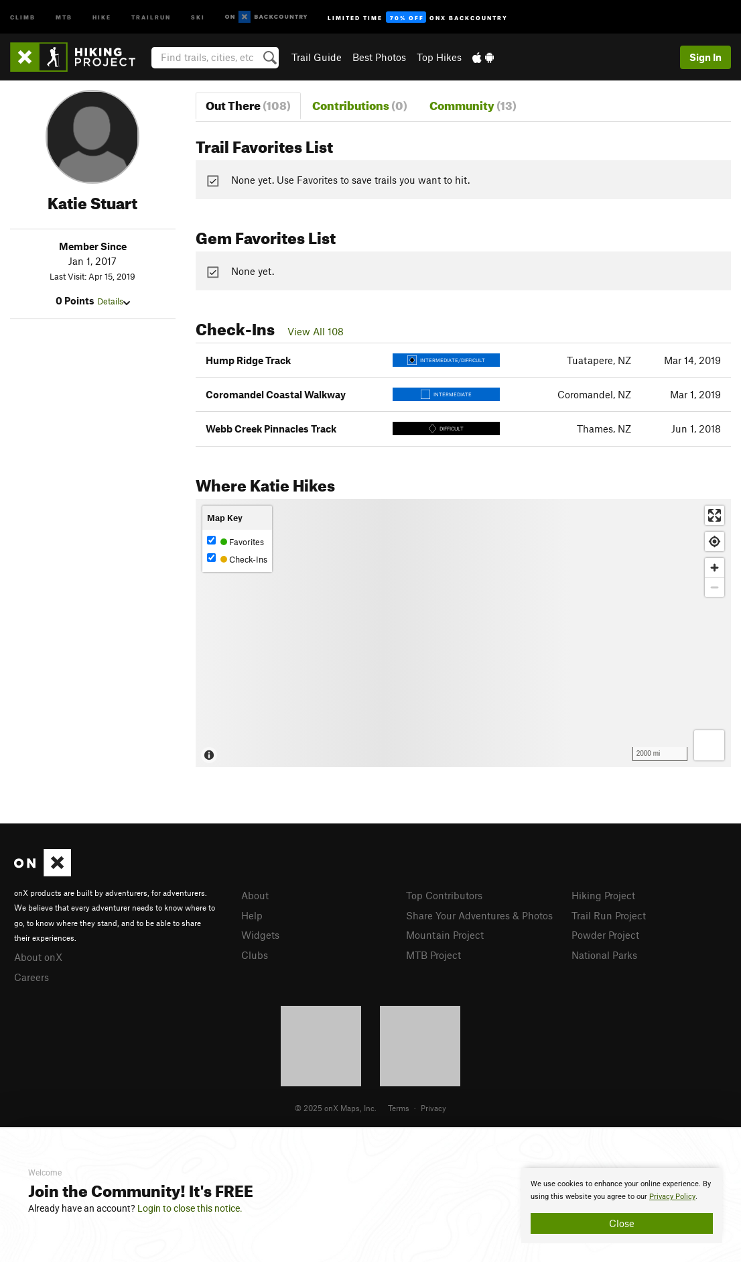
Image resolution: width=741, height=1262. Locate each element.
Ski (198, 16)
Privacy (433, 1107)
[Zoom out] (714, 587)
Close (621, 1223)
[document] (622, 1206)
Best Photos (379, 57)
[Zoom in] (714, 567)
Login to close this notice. (190, 1208)
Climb (23, 16)
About (255, 895)
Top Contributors (444, 895)
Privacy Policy (672, 1196)
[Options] (709, 745)
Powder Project (605, 935)
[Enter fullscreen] (714, 515)
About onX (38, 957)
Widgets (260, 935)
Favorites (235, 541)
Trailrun (151, 16)
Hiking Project (603, 895)
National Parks (604, 955)
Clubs (254, 955)
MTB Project (433, 955)
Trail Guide (316, 57)
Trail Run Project (608, 915)
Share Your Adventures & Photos (479, 915)
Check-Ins (237, 559)
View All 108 (315, 331)
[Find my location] (714, 541)
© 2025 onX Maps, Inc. (336, 1107)
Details (113, 301)
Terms (398, 1107)
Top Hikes (439, 57)
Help (252, 915)
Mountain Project (445, 935)
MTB (64, 16)
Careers (31, 977)
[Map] (464, 633)
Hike (101, 16)
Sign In (705, 57)
